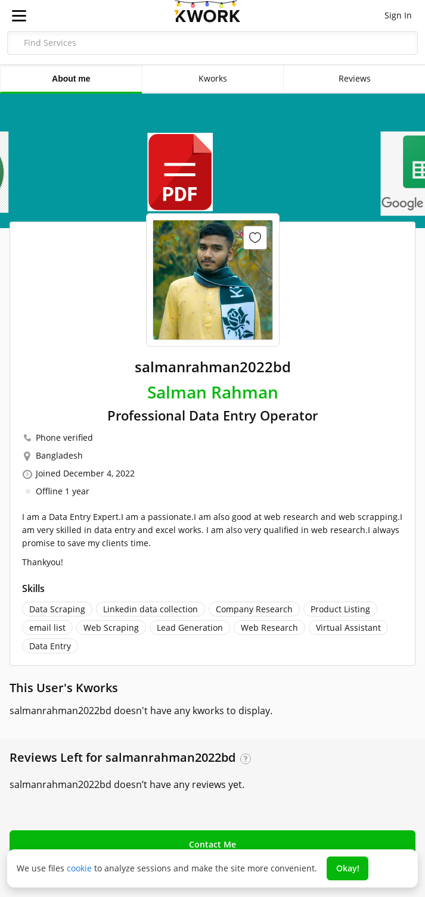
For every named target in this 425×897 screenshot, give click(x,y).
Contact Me (212, 844)
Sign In (398, 15)
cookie (79, 868)
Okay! (347, 868)
